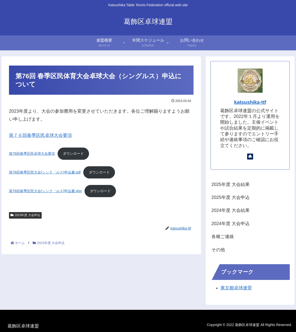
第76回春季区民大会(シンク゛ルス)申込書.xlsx (45, 191)
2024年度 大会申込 (230, 223)
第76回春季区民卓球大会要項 (32, 154)
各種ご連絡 (222, 236)
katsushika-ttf (250, 102)
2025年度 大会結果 (230, 184)
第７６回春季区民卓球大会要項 (40, 135)
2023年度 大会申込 (25, 215)
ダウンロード (73, 154)
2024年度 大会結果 (230, 210)
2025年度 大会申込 (230, 197)
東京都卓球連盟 (236, 287)
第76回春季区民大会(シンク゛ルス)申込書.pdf (45, 172)
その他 (218, 249)
